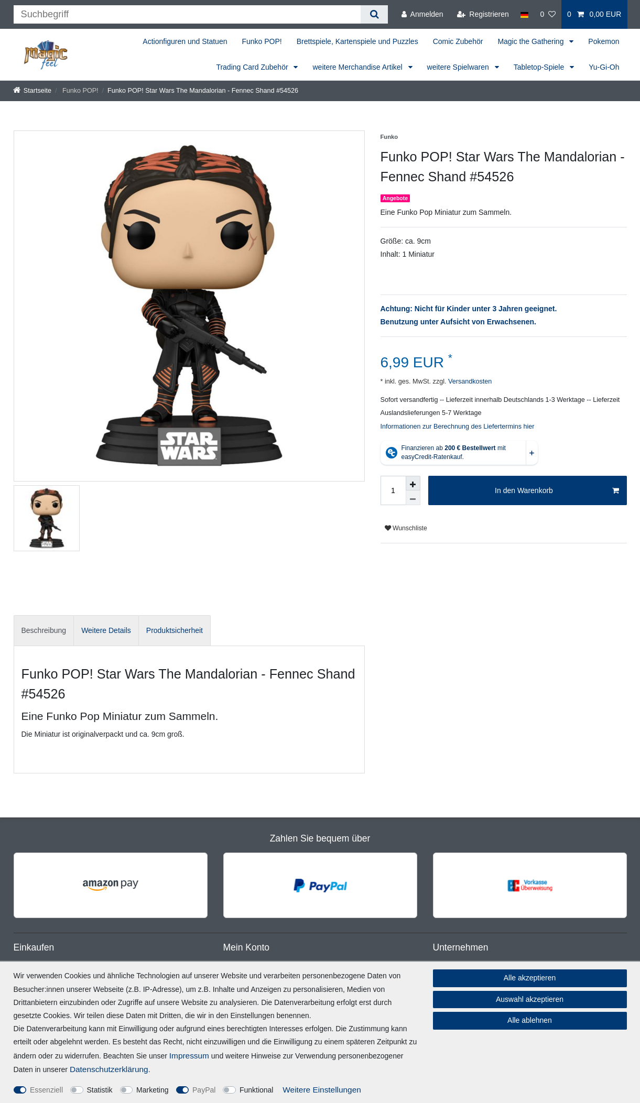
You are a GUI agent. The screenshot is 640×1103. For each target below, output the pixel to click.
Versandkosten (469, 381)
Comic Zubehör (458, 41)
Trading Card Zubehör (253, 67)
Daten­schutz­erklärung (109, 1069)
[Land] (524, 14)
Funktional (257, 1090)
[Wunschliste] (547, 14)
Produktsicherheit (174, 630)
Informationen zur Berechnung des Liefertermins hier (458, 426)
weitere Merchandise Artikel (358, 67)
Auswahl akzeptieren (529, 999)
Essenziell (46, 1090)
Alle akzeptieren (530, 978)
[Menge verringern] (413, 497)
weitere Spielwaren (459, 67)
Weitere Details (106, 630)
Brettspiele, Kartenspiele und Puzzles (357, 41)
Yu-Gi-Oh (604, 67)
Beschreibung (44, 630)
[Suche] (374, 14)
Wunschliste (406, 528)
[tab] (44, 630)
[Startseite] (32, 90)
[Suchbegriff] (187, 14)
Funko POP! (261, 41)
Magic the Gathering (531, 41)
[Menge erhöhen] (413, 483)
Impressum (189, 1055)
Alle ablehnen (529, 1020)
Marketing (152, 1090)
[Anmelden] (422, 14)
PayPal (203, 1090)
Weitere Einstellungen (322, 1089)
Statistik (100, 1090)
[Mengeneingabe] (393, 490)
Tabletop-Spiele (540, 67)
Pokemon (603, 41)
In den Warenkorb (557, 491)
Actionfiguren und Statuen (185, 41)
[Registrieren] (483, 14)
